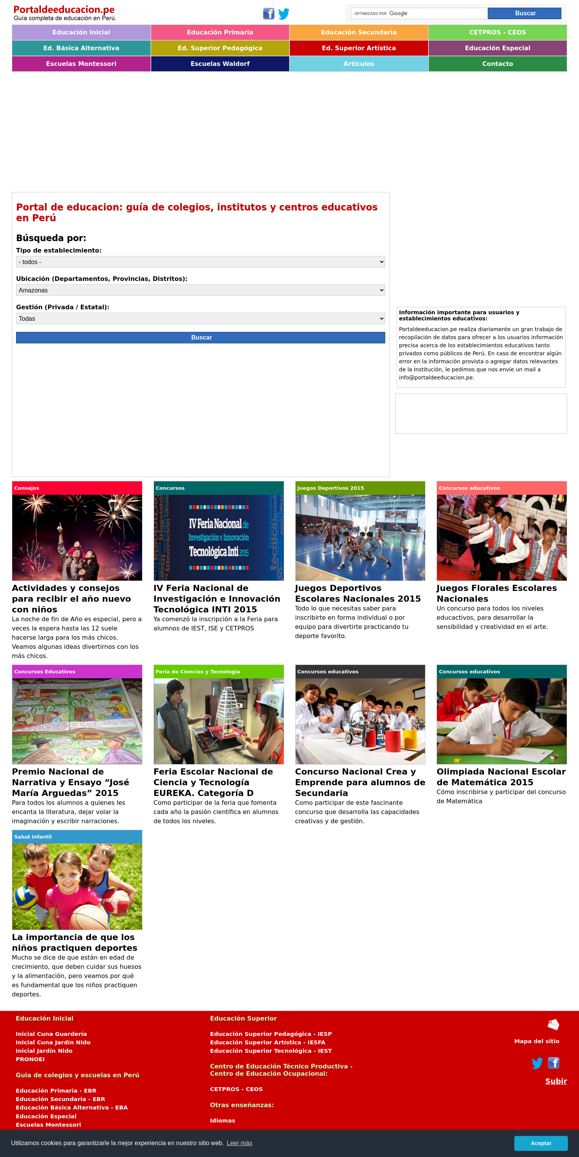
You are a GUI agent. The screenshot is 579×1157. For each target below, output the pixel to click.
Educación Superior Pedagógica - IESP (271, 1034)
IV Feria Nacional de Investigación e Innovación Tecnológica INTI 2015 (217, 598)
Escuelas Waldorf (220, 63)
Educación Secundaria (359, 32)
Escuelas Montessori (81, 63)
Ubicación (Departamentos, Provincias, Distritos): (102, 278)
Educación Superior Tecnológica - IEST (271, 1050)
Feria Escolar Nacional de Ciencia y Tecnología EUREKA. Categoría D (213, 782)
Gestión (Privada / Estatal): (63, 307)
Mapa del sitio (536, 1041)
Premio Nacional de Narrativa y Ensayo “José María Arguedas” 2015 (70, 782)
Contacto (497, 63)
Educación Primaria (220, 32)
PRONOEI (30, 1059)
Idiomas (223, 1120)
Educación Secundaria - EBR (60, 1099)
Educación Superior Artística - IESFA (267, 1042)
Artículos (358, 63)
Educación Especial (497, 48)
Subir (556, 1081)
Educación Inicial (81, 32)
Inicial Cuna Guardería (51, 1034)
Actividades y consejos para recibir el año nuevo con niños (71, 598)
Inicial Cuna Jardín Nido (53, 1042)
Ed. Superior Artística (359, 48)
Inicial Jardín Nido (44, 1050)
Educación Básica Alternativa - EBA (72, 1107)
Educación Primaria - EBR (56, 1090)
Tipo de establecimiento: (58, 250)
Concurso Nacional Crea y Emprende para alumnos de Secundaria (360, 782)
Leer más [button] (239, 1143)
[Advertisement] (241, 129)
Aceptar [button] (541, 1143)
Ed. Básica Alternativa (81, 48)
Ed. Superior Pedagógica (220, 48)
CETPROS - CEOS (497, 32)
